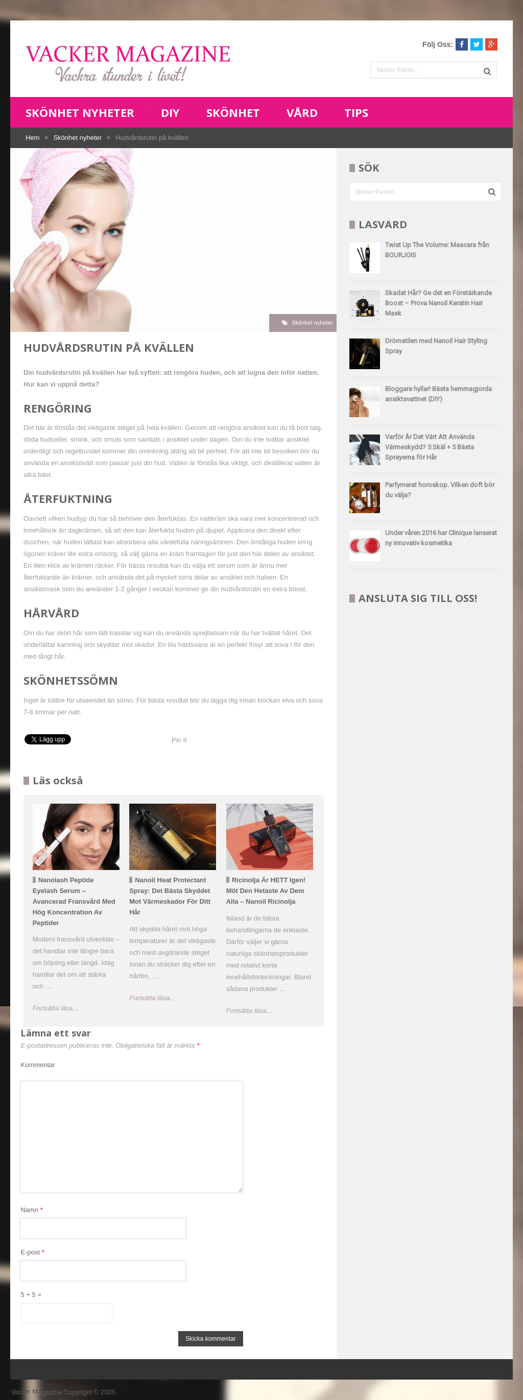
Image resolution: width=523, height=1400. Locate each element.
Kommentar (37, 1065)
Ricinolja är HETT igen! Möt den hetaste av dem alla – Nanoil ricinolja (265, 890)
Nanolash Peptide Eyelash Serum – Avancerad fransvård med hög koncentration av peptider (74, 901)
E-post (32, 1252)
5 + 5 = (30, 1294)
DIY (170, 112)
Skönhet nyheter (80, 112)
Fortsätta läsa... (56, 1008)
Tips (356, 112)
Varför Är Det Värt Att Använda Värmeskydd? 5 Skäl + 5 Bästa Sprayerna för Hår (429, 447)
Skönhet (233, 112)
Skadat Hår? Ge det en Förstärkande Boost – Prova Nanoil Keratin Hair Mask (438, 303)
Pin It (179, 740)
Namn (31, 1210)
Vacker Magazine (35, 1391)
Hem (32, 137)
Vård (302, 112)
